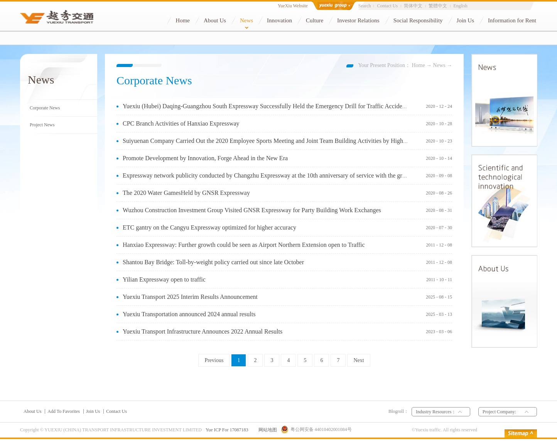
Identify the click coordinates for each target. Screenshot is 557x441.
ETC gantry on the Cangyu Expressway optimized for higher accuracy (209, 227)
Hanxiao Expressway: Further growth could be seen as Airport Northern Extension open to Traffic (244, 244)
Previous (213, 360)
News (439, 65)
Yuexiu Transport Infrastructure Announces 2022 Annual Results (202, 331)
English (460, 5)
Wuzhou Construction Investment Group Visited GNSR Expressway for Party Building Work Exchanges (252, 210)
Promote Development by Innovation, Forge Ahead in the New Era (205, 158)
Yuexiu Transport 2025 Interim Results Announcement (190, 296)
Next (358, 360)
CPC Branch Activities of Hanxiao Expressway (181, 123)
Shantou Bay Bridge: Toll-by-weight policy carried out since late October (213, 262)
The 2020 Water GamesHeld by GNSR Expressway (186, 192)
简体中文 (413, 5)
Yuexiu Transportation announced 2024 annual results (189, 314)
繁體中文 (438, 5)
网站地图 (266, 430)
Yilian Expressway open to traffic (164, 279)
